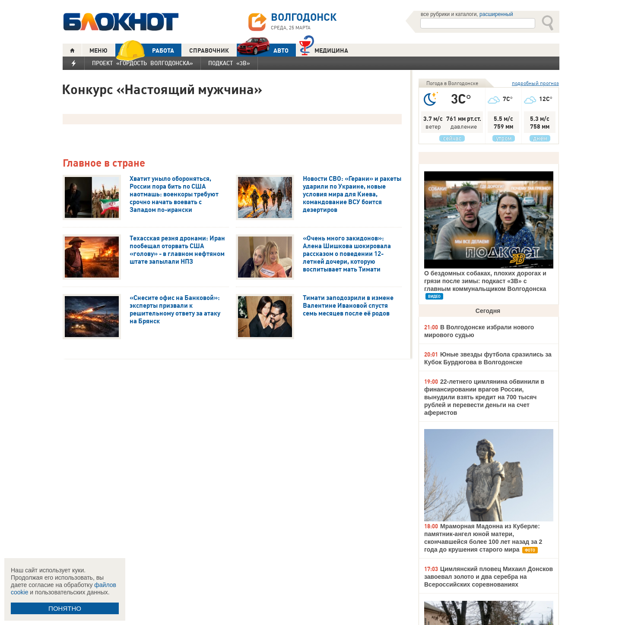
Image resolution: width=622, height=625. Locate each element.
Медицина (323, 49)
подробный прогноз (535, 83)
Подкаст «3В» (229, 63)
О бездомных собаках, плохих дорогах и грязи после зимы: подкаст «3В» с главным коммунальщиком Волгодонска (485, 281)
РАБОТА (144, 50)
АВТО (263, 50)
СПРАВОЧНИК (209, 50)
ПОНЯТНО (64, 608)
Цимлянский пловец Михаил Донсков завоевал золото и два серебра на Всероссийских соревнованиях (488, 576)
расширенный (496, 14)
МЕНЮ (98, 50)
